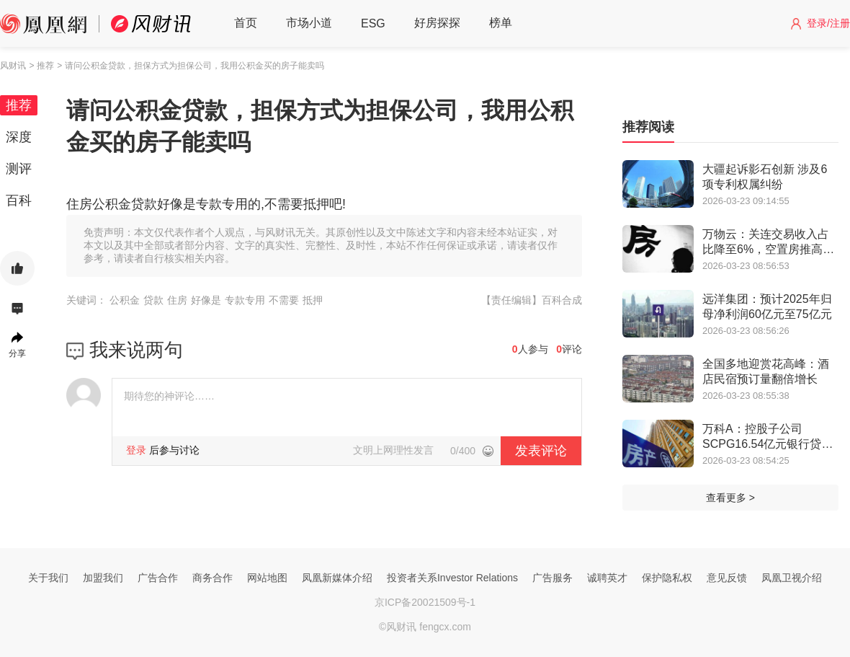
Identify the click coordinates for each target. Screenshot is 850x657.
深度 (19, 137)
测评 (19, 169)
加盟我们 (103, 577)
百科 (19, 200)
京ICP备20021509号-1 (425, 602)
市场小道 (309, 23)
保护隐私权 (667, 577)
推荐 (19, 105)
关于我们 (48, 577)
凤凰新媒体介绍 (337, 577)
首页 (245, 23)
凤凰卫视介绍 (791, 577)
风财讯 (13, 66)
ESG (373, 23)
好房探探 (437, 23)
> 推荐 (41, 66)
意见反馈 (727, 577)
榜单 (500, 23)
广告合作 (158, 577)
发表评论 (541, 451)
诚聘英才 (607, 577)
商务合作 (212, 577)
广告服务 (552, 577)
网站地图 (267, 577)
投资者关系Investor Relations (452, 577)
